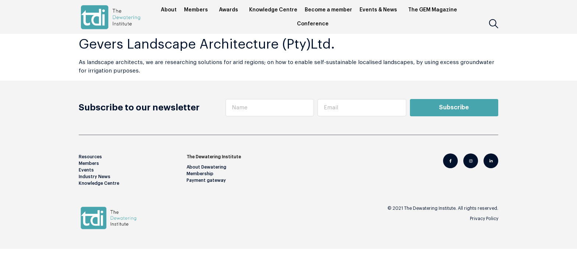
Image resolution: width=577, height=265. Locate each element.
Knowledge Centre (273, 10)
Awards (230, 10)
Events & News (380, 10)
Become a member (328, 10)
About (169, 10)
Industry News (94, 176)
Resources (90, 156)
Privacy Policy (484, 218)
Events (86, 169)
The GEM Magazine (434, 10)
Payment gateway (206, 179)
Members (198, 10)
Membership (200, 173)
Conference (314, 24)
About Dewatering (206, 166)
